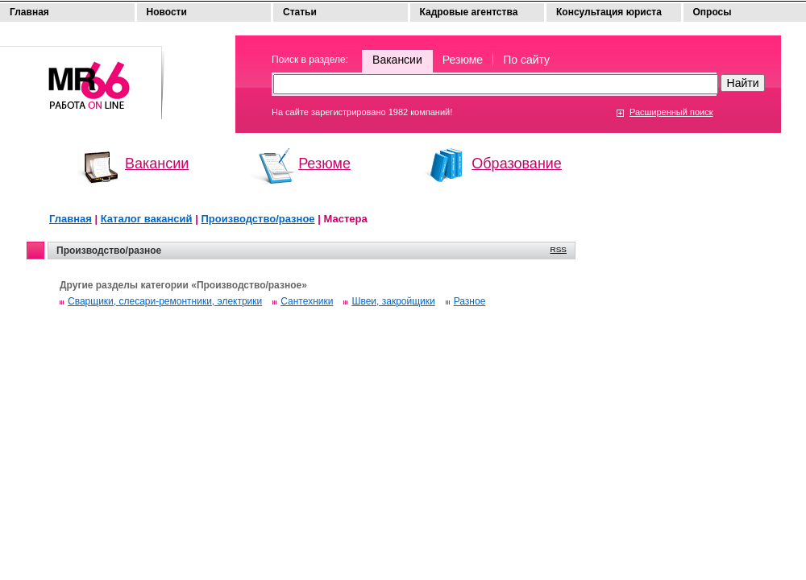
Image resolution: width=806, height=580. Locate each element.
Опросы (712, 12)
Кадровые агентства (469, 12)
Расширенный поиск (671, 112)
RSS (558, 249)
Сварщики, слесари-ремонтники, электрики (165, 301)
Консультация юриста (609, 12)
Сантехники (306, 301)
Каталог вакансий (147, 219)
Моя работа (82, 75)
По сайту (526, 59)
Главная (29, 12)
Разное (470, 301)
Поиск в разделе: (310, 59)
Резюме (462, 59)
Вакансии (397, 59)
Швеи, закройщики (392, 301)
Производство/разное (257, 219)
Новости (167, 12)
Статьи (300, 12)
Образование (517, 163)
